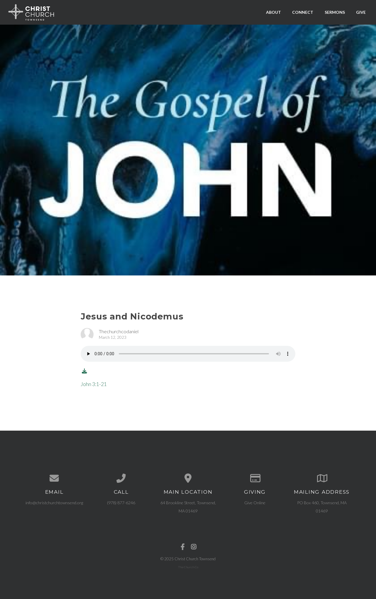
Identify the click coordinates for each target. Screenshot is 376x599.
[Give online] (255, 478)
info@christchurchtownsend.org (54, 502)
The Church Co (188, 567)
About (273, 12)
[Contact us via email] (54, 478)
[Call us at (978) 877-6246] (121, 478)
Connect (302, 12)
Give (361, 12)
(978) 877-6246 (121, 502)
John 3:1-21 (94, 384)
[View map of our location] (188, 478)
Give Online (254, 502)
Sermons (335, 12)
